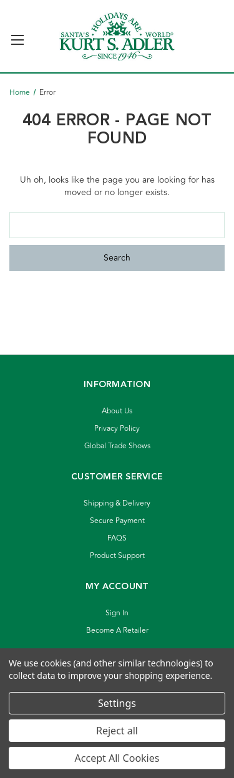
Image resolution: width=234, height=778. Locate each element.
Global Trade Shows (117, 446)
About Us (117, 411)
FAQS (117, 538)
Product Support (117, 556)
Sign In (117, 613)
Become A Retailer (117, 630)
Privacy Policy (117, 429)
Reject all (117, 730)
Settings (117, 703)
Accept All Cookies (117, 758)
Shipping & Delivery (117, 503)
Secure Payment (117, 521)
